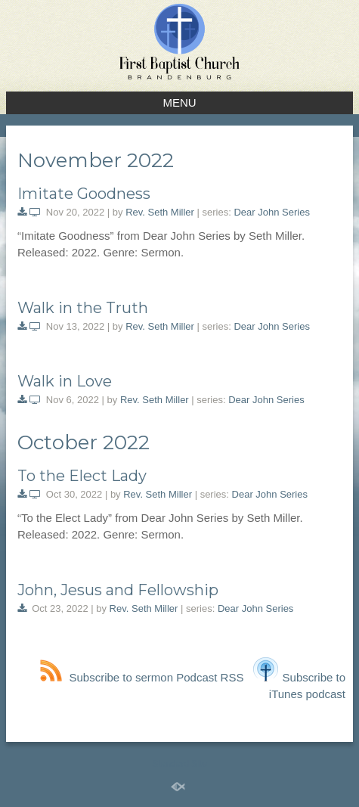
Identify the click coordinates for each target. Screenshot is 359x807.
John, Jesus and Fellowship (117, 590)
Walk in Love (64, 381)
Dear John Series (271, 212)
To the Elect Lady (82, 476)
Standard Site (179, 764)
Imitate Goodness (83, 194)
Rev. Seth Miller (159, 212)
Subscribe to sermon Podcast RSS (141, 677)
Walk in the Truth (82, 308)
